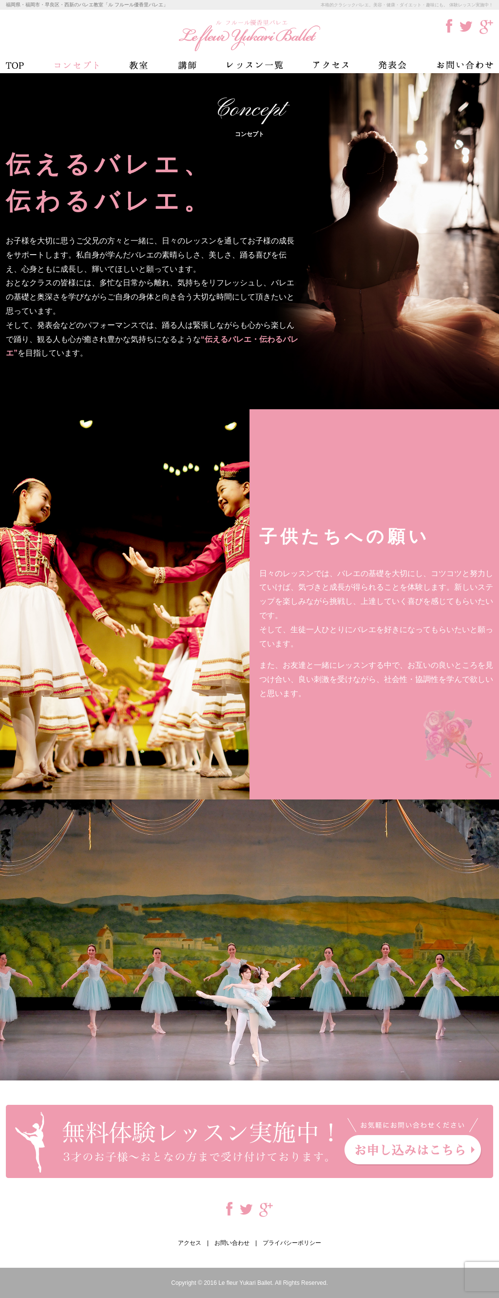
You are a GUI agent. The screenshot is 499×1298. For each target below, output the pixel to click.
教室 (138, 65)
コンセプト (76, 65)
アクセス (330, 65)
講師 (187, 65)
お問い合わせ (465, 65)
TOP (15, 65)
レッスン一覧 (255, 65)
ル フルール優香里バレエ (249, 35)
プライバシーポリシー (292, 1242)
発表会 (392, 65)
